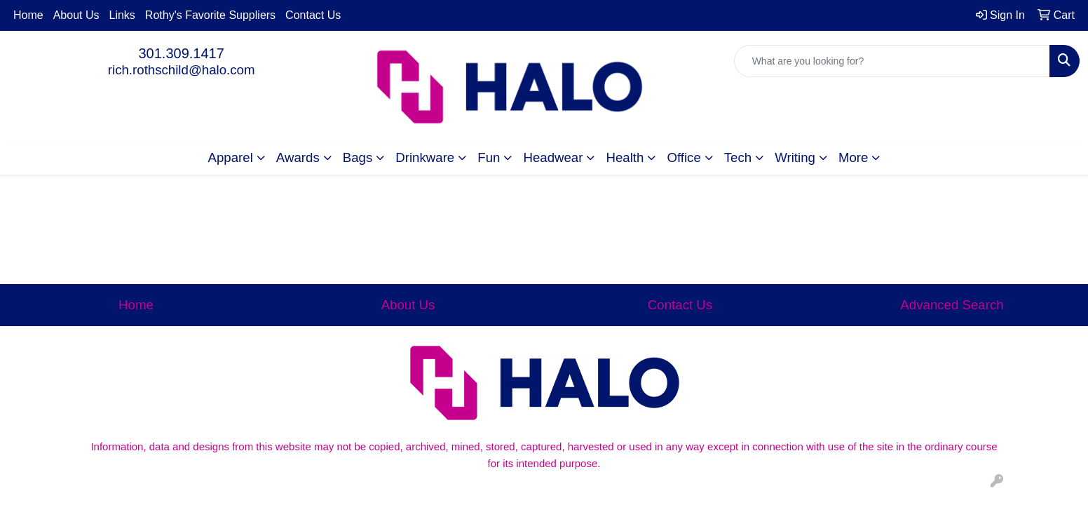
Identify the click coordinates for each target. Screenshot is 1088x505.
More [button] (853, 157)
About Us (76, 15)
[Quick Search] (892, 61)
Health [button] (625, 157)
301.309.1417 (181, 53)
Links (122, 15)
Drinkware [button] (424, 157)
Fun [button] (488, 157)
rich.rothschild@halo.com (181, 69)
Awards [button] (298, 157)
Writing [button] (795, 157)
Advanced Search (951, 304)
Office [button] (683, 157)
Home (28, 15)
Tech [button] (738, 157)
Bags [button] (358, 157)
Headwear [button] (553, 157)
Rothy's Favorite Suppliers (210, 15)
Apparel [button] (230, 157)
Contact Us (313, 15)
